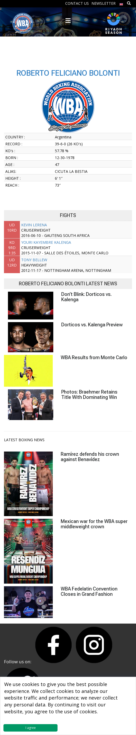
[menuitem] (121, 3)
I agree (30, 727)
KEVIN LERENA (34, 224)
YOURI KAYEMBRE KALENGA (46, 242)
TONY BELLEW (34, 259)
